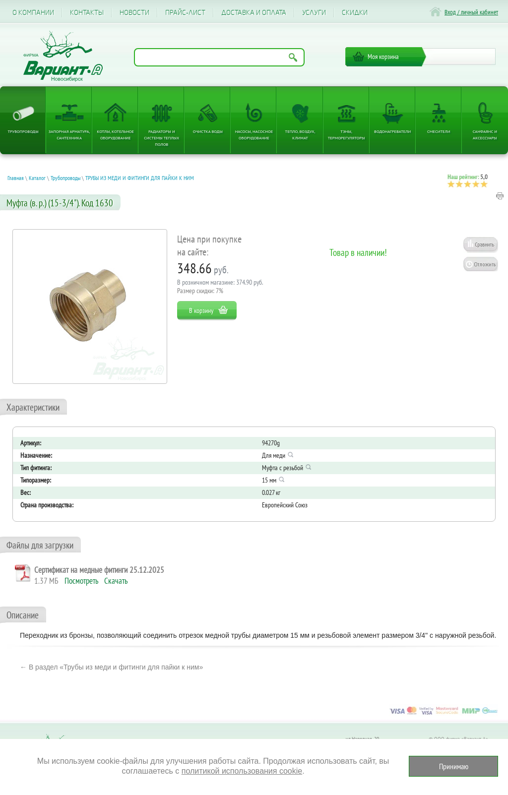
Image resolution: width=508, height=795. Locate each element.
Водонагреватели (392, 131)
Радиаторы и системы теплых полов (161, 137)
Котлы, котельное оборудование (115, 134)
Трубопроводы (22, 131)
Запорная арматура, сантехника (69, 134)
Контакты (87, 12)
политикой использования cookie (242, 771)
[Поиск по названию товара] (219, 57)
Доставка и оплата (253, 12)
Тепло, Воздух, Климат (300, 134)
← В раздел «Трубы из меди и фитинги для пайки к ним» (111, 667)
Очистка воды (208, 131)
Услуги (314, 12)
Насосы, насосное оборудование (254, 134)
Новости (134, 12)
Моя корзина (383, 56)
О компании (33, 12)
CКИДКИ (355, 12)
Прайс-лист (185, 12)
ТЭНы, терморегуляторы (346, 134)
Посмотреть (81, 580)
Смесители (438, 131)
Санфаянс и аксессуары (485, 134)
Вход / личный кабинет (471, 12)
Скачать (115, 580)
